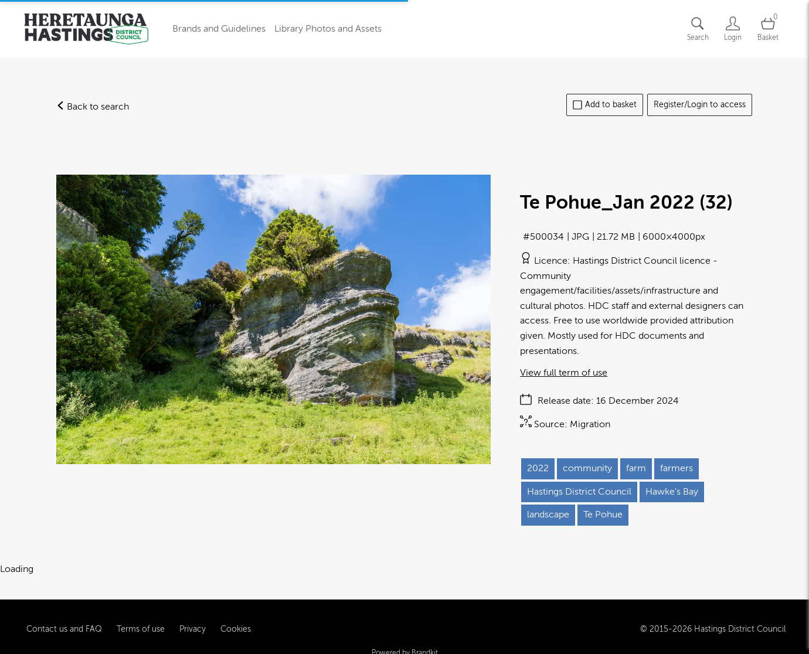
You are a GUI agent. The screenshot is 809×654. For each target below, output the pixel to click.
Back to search (92, 106)
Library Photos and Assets (328, 28)
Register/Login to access (700, 104)
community (587, 468)
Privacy (192, 619)
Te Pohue (603, 514)
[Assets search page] (697, 29)
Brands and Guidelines (219, 28)
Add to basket (605, 105)
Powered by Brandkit (405, 643)
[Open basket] (768, 29)
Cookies (235, 619)
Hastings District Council (579, 491)
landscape (548, 514)
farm (636, 468)
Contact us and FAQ (64, 619)
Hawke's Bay (671, 491)
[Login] (732, 29)
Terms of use (141, 619)
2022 (538, 468)
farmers (676, 468)
